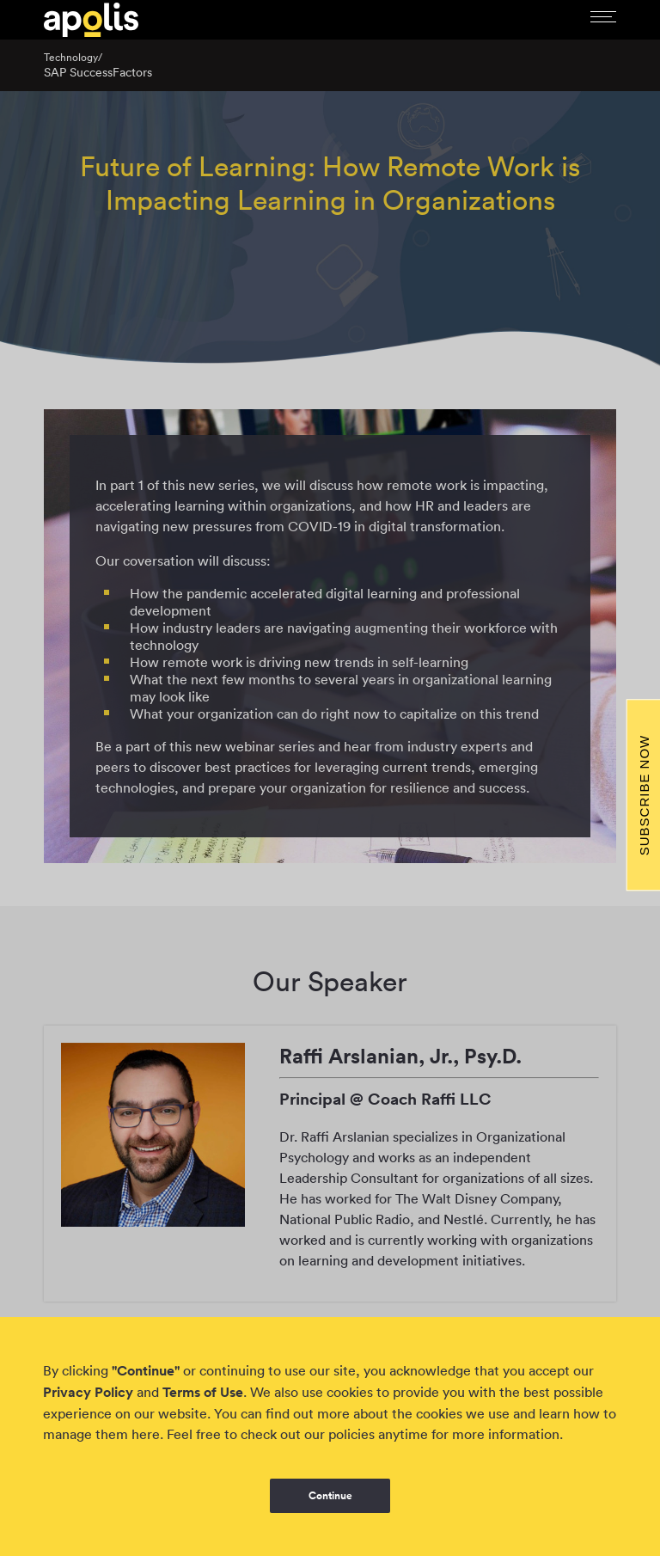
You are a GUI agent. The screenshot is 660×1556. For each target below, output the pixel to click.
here (145, 1434)
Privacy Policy (88, 1392)
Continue (330, 1496)
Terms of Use (202, 1392)
